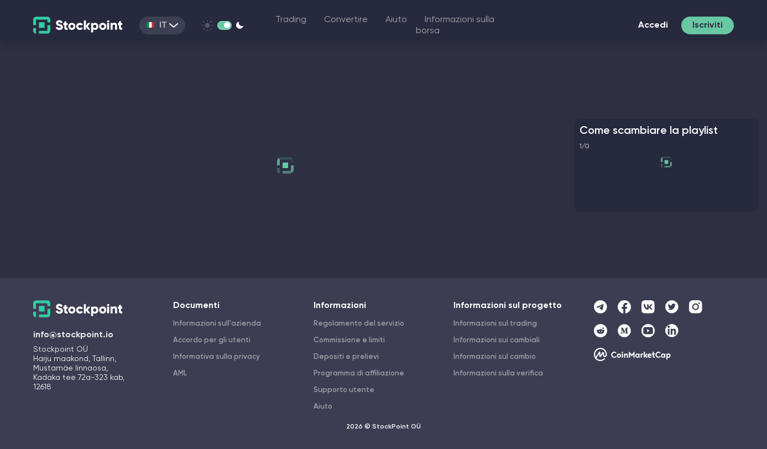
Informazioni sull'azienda (217, 323)
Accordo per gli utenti (212, 340)
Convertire (346, 19)
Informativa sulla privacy (216, 357)
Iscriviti (707, 25)
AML (180, 373)
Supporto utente (344, 390)
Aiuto (396, 19)
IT (162, 25)
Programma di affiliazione (359, 373)
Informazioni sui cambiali (496, 340)
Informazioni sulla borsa (455, 25)
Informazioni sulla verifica (498, 373)
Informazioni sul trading (495, 323)
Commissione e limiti (349, 340)
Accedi (653, 25)
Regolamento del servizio (359, 323)
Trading (290, 19)
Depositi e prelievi (346, 357)
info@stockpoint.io (73, 335)
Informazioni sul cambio (494, 357)
